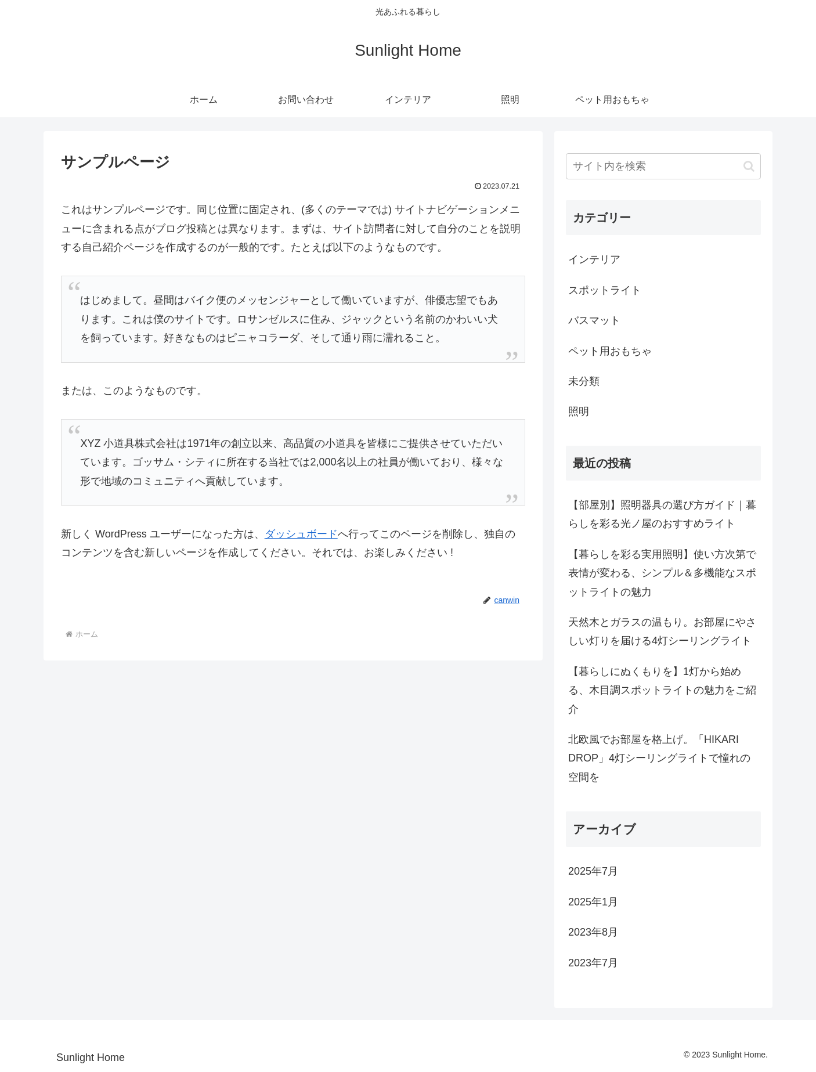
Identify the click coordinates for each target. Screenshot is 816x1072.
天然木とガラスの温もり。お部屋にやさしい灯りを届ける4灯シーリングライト (662, 631)
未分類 (584, 381)
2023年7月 (593, 963)
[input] (663, 166)
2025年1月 (593, 902)
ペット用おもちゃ (610, 351)
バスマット (594, 320)
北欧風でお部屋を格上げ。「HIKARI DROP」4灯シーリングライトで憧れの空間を (659, 758)
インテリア (594, 259)
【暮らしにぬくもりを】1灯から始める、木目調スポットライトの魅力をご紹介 (662, 690)
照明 (578, 411)
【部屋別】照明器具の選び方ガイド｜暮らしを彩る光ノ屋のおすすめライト (662, 514)
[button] (749, 166)
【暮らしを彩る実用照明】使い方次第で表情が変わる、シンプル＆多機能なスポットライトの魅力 (662, 573)
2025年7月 (593, 871)
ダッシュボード (301, 534)
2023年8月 (593, 932)
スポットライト (604, 290)
